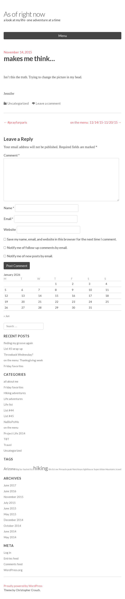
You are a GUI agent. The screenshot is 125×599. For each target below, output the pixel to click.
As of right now (24, 14)
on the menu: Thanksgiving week (23, 360)
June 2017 (10, 485)
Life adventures (13, 398)
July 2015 (10, 502)
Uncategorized (18, 103)
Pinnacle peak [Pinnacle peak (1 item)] (65, 469)
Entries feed (11, 558)
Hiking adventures (15, 393)
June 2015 (10, 508)
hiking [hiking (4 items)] (40, 468)
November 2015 (13, 496)
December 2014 (13, 519)
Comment (12, 155)
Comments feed (13, 564)
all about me (11, 381)
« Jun (7, 316)
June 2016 (10, 491)
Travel (8, 445)
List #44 (9, 410)
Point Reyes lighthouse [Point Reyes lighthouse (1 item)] (82, 469)
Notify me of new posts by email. (30, 256)
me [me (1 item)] (56, 469)
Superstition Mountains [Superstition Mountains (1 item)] (104, 469)
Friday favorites (13, 366)
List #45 (9, 416)
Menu (62, 36)
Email (8, 219)
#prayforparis (15, 122)
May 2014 (10, 537)
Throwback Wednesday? (18, 354)
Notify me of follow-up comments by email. (37, 248)
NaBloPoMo (11, 421)
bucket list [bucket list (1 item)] (28, 469)
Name (9, 208)
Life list (8, 404)
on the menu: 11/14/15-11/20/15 (95, 122)
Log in (7, 552)
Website (10, 229)
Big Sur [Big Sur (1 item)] (19, 469)
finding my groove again (18, 343)
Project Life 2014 (14, 433)
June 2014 (10, 531)
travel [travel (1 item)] (118, 469)
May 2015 (10, 514)
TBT (6, 439)
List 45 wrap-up (13, 348)
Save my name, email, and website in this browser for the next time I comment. (62, 239)
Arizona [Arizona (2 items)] (10, 469)
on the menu (11, 427)
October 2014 (12, 525)
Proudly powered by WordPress (23, 585)
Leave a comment (48, 103)
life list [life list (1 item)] (52, 469)
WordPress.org (13, 570)
